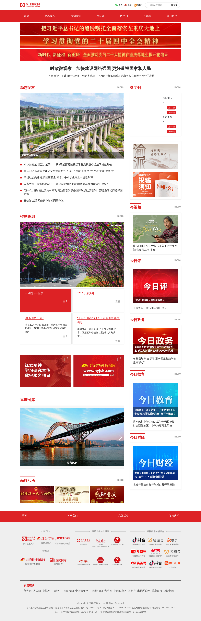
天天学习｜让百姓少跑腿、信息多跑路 (73, 75)
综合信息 (172, 15)
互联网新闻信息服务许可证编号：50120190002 (153, 608)
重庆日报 (157, 590)
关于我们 (72, 515)
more (120, 87)
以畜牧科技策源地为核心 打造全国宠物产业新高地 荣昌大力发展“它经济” (66, 184)
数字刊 (124, 15)
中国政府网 (120, 590)
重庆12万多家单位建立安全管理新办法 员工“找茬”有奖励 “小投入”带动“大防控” (69, 170)
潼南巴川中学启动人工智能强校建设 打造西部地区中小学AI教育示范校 (154, 423)
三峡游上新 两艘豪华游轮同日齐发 (44, 200)
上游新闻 (169, 590)
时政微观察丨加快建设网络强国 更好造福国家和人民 (100, 68)
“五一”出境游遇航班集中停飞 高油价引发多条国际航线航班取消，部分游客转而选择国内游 (73, 192)
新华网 (28, 590)
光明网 (108, 590)
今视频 (147, 15)
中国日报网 (67, 590)
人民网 (37, 590)
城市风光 (72, 462)
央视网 (46, 590)
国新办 (132, 590)
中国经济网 (96, 590)
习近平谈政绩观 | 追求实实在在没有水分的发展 (127, 75)
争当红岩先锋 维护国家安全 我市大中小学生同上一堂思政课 (58, 177)
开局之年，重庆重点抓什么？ (150, 308)
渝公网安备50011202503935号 (117, 608)
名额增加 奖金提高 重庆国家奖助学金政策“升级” (154, 360)
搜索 (175, 5)
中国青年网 (81, 590)
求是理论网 (143, 590)
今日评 (100, 15)
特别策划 (76, 15)
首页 (26, 15)
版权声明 (174, 515)
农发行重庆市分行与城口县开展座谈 (154, 484)
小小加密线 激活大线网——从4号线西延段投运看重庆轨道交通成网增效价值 (68, 164)
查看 (65, 301)
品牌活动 (123, 515)
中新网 (55, 590)
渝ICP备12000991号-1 (91, 608)
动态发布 (50, 15)
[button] (120, 437)
